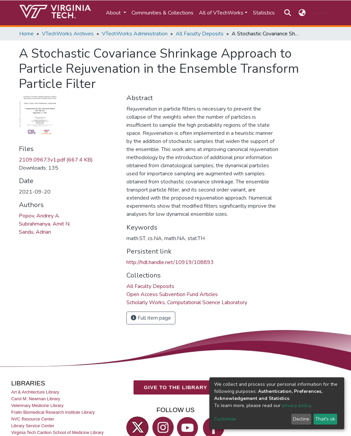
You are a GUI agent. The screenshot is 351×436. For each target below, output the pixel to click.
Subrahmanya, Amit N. (44, 224)
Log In (320, 13)
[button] (302, 13)
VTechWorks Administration (135, 33)
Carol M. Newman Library (35, 398)
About (114, 13)
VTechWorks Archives (68, 33)
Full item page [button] (151, 318)
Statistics (264, 13)
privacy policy (296, 405)
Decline (301, 419)
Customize (225, 419)
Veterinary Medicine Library (37, 405)
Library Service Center (32, 425)
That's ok (325, 419)
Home (26, 33)
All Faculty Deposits (200, 33)
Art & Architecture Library (35, 392)
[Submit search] (288, 13)
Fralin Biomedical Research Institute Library (53, 412)
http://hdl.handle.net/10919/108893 (170, 262)
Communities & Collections (162, 13)
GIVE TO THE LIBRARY (175, 387)
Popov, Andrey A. (39, 216)
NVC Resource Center (32, 419)
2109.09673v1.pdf (56, 160)
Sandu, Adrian (35, 232)
